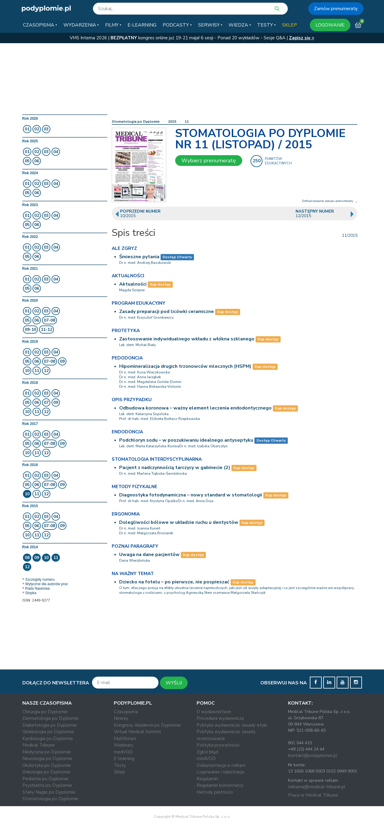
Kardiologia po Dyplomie (47, 739)
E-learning (124, 758)
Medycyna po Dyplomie (46, 752)
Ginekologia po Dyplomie (48, 732)
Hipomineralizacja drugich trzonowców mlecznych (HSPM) (185, 366)
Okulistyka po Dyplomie (46, 765)
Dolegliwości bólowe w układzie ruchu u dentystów (178, 522)
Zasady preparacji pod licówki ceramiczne (166, 311)
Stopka (30, 593)
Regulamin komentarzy (220, 785)
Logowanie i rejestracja (220, 772)
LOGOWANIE (330, 25)
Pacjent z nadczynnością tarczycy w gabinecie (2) (174, 467)
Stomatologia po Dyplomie (136, 121)
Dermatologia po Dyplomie (50, 718)
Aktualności (133, 284)
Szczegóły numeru (40, 579)
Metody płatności (215, 792)
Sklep (119, 772)
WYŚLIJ (174, 683)
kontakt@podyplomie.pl (312, 756)
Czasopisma (126, 712)
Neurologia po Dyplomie (47, 758)
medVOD (123, 752)
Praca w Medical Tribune (313, 795)
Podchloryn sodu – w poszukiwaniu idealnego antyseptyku (186, 440)
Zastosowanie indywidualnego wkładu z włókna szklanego (186, 339)
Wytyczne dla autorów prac (46, 584)
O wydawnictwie (214, 712)
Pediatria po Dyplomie (45, 779)
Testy (120, 765)
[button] (40, 25)
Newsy (121, 718)
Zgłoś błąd (207, 752)
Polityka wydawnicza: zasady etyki (232, 725)
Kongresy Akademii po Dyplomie (147, 725)
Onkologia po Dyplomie (46, 772)
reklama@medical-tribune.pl (316, 787)
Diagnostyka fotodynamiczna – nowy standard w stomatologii (190, 495)
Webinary (123, 745)
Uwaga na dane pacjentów (149, 554)
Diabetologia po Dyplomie (49, 725)
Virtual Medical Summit (137, 732)
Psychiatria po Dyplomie (47, 785)
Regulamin (207, 779)
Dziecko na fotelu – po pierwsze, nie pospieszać (174, 582)
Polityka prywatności (218, 745)
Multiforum (125, 739)
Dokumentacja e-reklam (221, 765)
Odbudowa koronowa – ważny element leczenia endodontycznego (195, 408)
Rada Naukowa (37, 588)
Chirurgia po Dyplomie (45, 712)
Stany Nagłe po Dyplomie (48, 792)
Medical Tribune (38, 745)
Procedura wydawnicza (220, 718)
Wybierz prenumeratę (208, 160)
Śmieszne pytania (139, 256)
